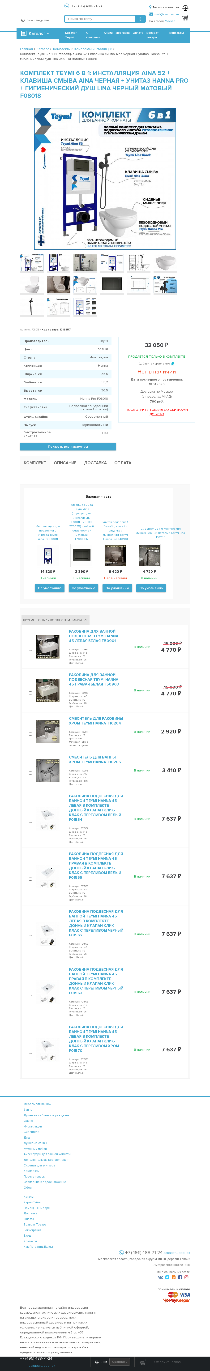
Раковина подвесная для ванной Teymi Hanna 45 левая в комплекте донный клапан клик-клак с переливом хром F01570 (96, 1039)
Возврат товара (152, 35)
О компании (93, 35)
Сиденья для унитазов (39, 1165)
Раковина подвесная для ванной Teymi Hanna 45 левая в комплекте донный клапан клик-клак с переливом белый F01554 (96, 808)
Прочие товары (34, 1176)
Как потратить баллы (38, 1247)
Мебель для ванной (37, 1104)
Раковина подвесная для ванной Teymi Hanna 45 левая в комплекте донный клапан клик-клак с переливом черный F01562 (96, 923)
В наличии (142, 647)
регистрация (32, 1230)
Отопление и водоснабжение (45, 1182)
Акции (108, 33)
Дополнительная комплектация (46, 1160)
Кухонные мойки (35, 1149)
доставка (30, 1213)
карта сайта (32, 1202)
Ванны (28, 1110)
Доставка (123, 33)
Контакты (176, 33)
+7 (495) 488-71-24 (87, 6)
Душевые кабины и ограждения (46, 1115)
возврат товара (35, 1224)
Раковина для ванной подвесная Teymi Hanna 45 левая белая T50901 (93, 636)
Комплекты (31, 1171)
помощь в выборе (37, 1208)
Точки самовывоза (164, 7)
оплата (29, 1219)
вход (27, 1236)
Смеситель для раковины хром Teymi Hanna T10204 (96, 721)
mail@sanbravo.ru (164, 14)
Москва (170, 21)
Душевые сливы (35, 1143)
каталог (29, 1197)
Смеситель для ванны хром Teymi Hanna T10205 (95, 759)
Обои (28, 1188)
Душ (27, 1138)
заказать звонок (176, 1253)
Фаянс (28, 1121)
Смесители (31, 1132)
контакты (30, 1241)
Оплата (138, 33)
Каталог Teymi (71, 35)
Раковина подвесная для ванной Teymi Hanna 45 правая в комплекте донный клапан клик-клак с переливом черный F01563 (96, 981)
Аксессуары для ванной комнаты (47, 1154)
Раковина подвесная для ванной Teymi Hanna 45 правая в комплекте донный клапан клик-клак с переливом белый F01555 (96, 866)
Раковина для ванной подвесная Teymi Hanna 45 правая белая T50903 (94, 680)
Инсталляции (33, 1126)
